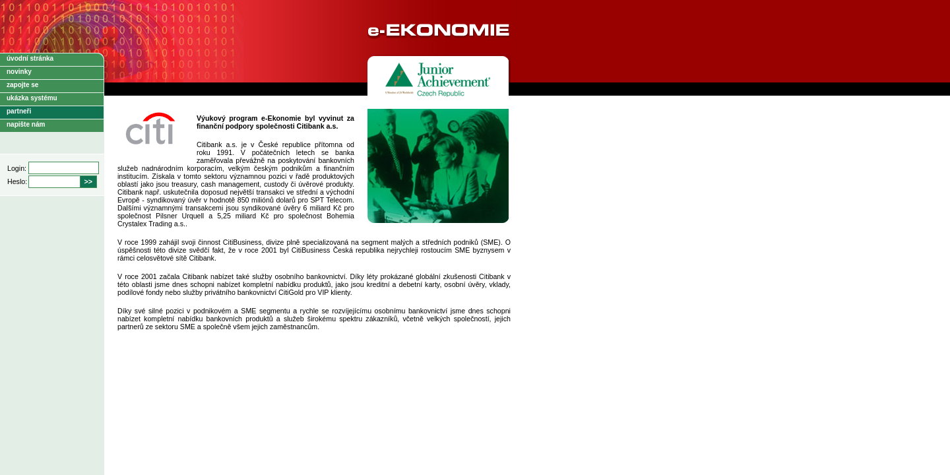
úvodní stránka (30, 58)
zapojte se (22, 84)
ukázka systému (32, 98)
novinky (19, 71)
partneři (19, 111)
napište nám (26, 124)
